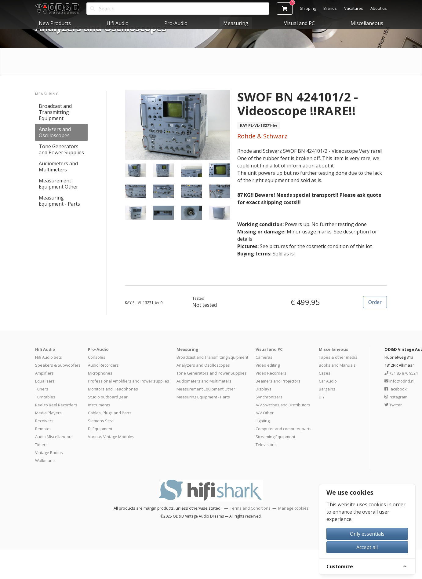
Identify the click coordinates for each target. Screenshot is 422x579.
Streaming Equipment (275, 436)
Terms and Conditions (250, 508)
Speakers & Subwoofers (58, 365)
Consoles (96, 357)
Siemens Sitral (101, 420)
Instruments (99, 405)
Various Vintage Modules (111, 436)
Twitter (393, 405)
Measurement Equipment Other (58, 183)
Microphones (100, 373)
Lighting (263, 420)
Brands (330, 8)
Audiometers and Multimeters (58, 166)
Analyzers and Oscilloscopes (55, 132)
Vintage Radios (49, 452)
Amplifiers (44, 373)
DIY (322, 397)
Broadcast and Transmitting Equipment (55, 112)
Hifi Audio (118, 23)
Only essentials (367, 533)
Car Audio (328, 381)
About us (378, 8)
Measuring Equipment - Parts (59, 200)
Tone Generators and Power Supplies (61, 149)
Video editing (268, 365)
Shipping (308, 8)
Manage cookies (293, 508)
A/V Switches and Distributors (283, 405)
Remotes (43, 428)
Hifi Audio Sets (48, 357)
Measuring (235, 23)
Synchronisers (269, 397)
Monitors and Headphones (113, 389)
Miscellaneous (367, 23)
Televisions (266, 444)
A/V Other (265, 413)
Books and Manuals (337, 365)
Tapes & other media (338, 357)
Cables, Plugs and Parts (110, 413)
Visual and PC (299, 23)
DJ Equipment (100, 428)
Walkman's (45, 460)
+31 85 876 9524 (401, 373)
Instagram (395, 397)
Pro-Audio (175, 23)
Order (375, 302)
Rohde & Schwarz (262, 136)
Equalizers (45, 381)
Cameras (264, 357)
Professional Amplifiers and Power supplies (128, 381)
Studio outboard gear (108, 397)
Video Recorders (271, 373)
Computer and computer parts (283, 428)
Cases (324, 373)
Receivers (44, 420)
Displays (263, 389)
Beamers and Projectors (278, 381)
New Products (55, 23)
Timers (41, 444)
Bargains (327, 389)
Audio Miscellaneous (54, 436)
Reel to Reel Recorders (56, 405)
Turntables (45, 397)
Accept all (367, 547)
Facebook (395, 389)
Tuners (41, 389)
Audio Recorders (103, 365)
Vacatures (353, 8)
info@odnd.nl (399, 381)
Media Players (48, 413)
